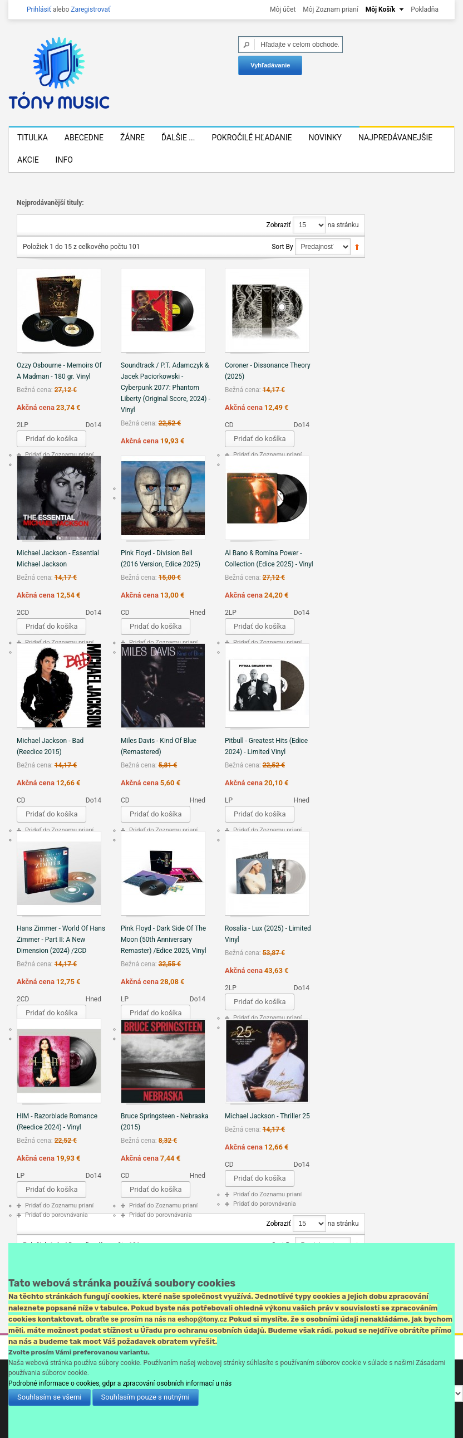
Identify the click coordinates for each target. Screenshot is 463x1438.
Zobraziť (279, 225)
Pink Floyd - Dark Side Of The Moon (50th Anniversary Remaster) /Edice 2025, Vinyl (163, 940)
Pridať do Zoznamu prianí (59, 454)
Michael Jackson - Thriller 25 (267, 1116)
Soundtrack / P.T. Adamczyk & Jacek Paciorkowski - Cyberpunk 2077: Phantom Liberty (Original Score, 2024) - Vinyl (165, 387)
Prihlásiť (39, 9)
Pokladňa (425, 9)
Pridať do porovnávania (56, 1215)
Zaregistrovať (90, 9)
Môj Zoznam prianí (330, 9)
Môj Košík (380, 9)
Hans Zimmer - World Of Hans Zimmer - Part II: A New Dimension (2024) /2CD (61, 940)
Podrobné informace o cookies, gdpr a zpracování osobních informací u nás (120, 1383)
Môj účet (282, 9)
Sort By (282, 247)
